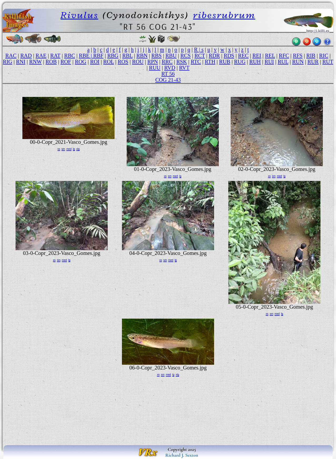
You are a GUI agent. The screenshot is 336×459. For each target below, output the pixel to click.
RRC (167, 62)
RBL (127, 55)
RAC (10, 55)
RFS (298, 55)
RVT (184, 68)
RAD (26, 55)
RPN (152, 62)
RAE (41, 55)
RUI (269, 62)
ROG (80, 62)
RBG (112, 55)
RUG (240, 62)
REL (270, 55)
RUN (298, 62)
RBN (141, 55)
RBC (69, 55)
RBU (170, 55)
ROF (66, 62)
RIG (7, 62)
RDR (214, 55)
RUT (327, 62)
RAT (55, 55)
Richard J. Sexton (181, 455)
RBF (98, 55)
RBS (156, 55)
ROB (51, 62)
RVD (169, 68)
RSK (181, 62)
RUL (283, 62)
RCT (199, 55)
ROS (123, 62)
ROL (108, 62)
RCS (185, 55)
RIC (323, 55)
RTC (196, 62)
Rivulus (79, 15)
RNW (35, 62)
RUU (155, 68)
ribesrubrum (224, 15)
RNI (21, 62)
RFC (284, 55)
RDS (229, 55)
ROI (95, 62)
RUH (255, 62)
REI (256, 55)
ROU (138, 62)
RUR (312, 62)
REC (243, 55)
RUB (224, 62)
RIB (310, 55)
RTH (210, 62)
